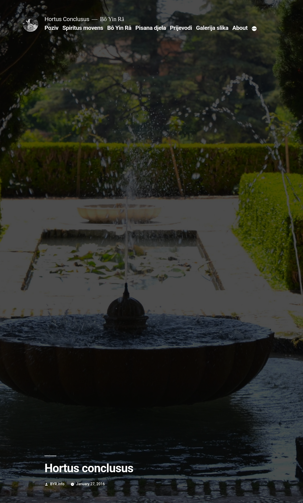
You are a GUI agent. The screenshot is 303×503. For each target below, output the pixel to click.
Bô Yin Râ (119, 27)
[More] (254, 29)
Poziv (51, 27)
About (240, 27)
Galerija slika (212, 27)
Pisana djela (150, 27)
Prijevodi (181, 27)
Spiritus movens (82, 27)
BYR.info (57, 484)
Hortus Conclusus (67, 19)
